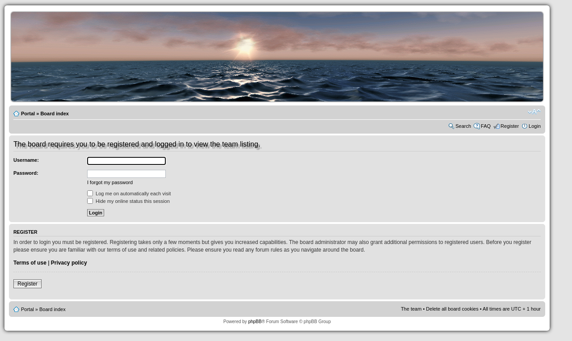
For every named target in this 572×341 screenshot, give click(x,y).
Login (535, 126)
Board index (54, 113)
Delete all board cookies (452, 309)
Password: (25, 173)
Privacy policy (69, 263)
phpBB (254, 321)
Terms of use (29, 263)
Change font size (534, 112)
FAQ (486, 126)
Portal (28, 113)
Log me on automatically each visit (129, 193)
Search (463, 126)
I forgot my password (110, 182)
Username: (26, 160)
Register (509, 126)
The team (411, 309)
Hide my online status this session (128, 201)
